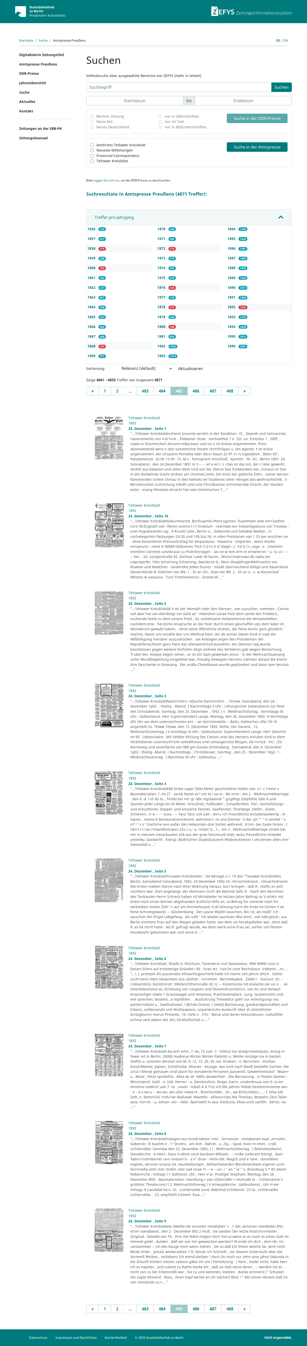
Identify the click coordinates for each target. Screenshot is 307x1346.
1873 (161, 258)
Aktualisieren (190, 368)
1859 (91, 258)
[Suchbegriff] (179, 87)
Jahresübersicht (32, 82)
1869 (91, 355)
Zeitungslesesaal (33, 138)
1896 (232, 346)
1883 (161, 355)
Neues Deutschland (112, 127)
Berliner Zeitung (110, 116)
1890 (232, 287)
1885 (232, 238)
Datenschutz (38, 1337)
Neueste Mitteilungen (114, 150)
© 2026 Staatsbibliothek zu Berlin (159, 1337)
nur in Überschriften (182, 116)
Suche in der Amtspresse (257, 147)
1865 (91, 317)
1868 (91, 346)
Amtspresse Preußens (38, 64)
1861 (91, 277)
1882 (161, 346)
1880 (161, 326)
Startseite (26, 40)
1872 (161, 248)
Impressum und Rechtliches (76, 1337)
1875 (161, 277)
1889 (232, 277)
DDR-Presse (29, 73)
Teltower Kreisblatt (112, 160)
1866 (91, 326)
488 (230, 391)
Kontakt (26, 111)
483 (145, 391)
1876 (161, 287)
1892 (232, 307)
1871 (161, 238)
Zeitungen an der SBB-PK (40, 128)
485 (182, 391)
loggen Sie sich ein (106, 180)
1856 (91, 229)
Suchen (282, 87)
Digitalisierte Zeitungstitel (41, 54)
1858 (91, 248)
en (286, 40)
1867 (91, 336)
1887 (232, 258)
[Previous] (92, 391)
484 (162, 391)
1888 (232, 267)
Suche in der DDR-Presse (257, 118)
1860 (91, 267)
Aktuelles (27, 101)
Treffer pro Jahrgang (114, 217)
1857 (91, 238)
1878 (161, 307)
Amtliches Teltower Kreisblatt (121, 145)
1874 (161, 267)
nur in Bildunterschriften (186, 127)
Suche (43, 40)
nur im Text (174, 121)
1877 (161, 297)
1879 (161, 317)
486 (196, 391)
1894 (232, 326)
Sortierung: (95, 368)
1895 (232, 336)
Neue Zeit (104, 121)
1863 (91, 297)
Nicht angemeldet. (278, 1337)
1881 (161, 336)
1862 (91, 287)
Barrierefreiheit (116, 1337)
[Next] (244, 391)
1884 (232, 229)
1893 (232, 317)
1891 (232, 297)
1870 (161, 229)
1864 (91, 307)
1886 (232, 248)
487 (213, 391)
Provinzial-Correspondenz (118, 155)
